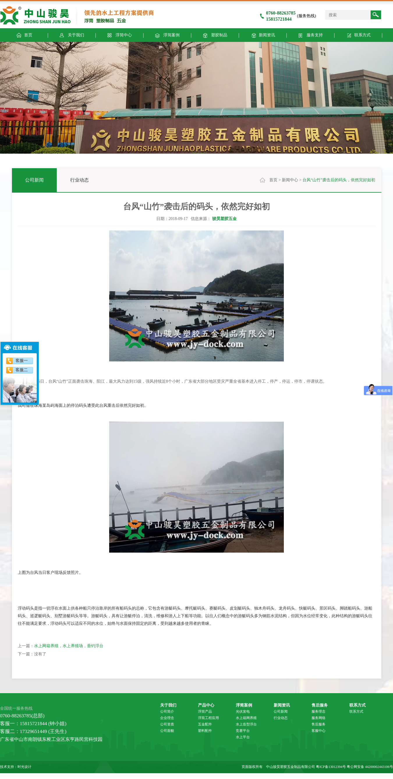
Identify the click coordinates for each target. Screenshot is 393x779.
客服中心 (318, 731)
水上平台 (243, 737)
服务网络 (318, 718)
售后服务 (319, 705)
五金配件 (205, 724)
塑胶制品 (214, 35)
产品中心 (206, 705)
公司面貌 (167, 731)
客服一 (21, 361)
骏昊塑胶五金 (224, 219)
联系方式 (358, 35)
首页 (273, 180)
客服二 (21, 370)
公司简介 (167, 711)
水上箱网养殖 (246, 718)
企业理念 (167, 718)
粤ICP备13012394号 (331, 767)
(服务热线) (288, 16)
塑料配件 (205, 731)
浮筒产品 (205, 711)
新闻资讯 (262, 35)
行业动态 (79, 180)
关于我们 (71, 35)
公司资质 (167, 724)
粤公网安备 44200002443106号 (370, 767)
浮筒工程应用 (208, 718)
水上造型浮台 (246, 724)
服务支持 (310, 35)
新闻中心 (290, 180)
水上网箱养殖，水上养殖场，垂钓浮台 (68, 646)
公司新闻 (34, 180)
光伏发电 (243, 711)
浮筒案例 (167, 35)
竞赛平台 (243, 731)
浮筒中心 (119, 35)
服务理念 (318, 711)
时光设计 (24, 767)
